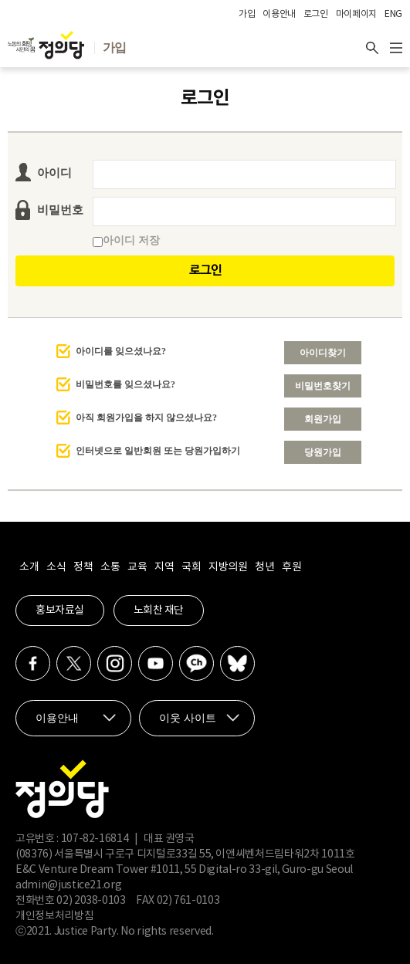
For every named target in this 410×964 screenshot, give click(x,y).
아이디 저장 (126, 240)
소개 (29, 567)
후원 (291, 567)
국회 (191, 567)
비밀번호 (60, 210)
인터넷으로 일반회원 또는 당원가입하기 (158, 450)
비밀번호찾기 (323, 386)
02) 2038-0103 (90, 901)
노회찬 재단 (159, 610)
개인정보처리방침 (54, 916)
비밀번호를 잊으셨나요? (125, 384)
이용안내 (279, 14)
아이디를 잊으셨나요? (121, 351)
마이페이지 (356, 14)
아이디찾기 (323, 352)
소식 (56, 567)
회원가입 (322, 419)
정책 (83, 567)
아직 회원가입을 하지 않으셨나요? (146, 417)
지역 (164, 567)
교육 (137, 567)
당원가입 (322, 452)
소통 (110, 567)
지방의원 (227, 567)
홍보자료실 (60, 610)
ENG (393, 14)
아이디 (54, 173)
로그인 (315, 14)
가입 (247, 14)
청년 (264, 567)
